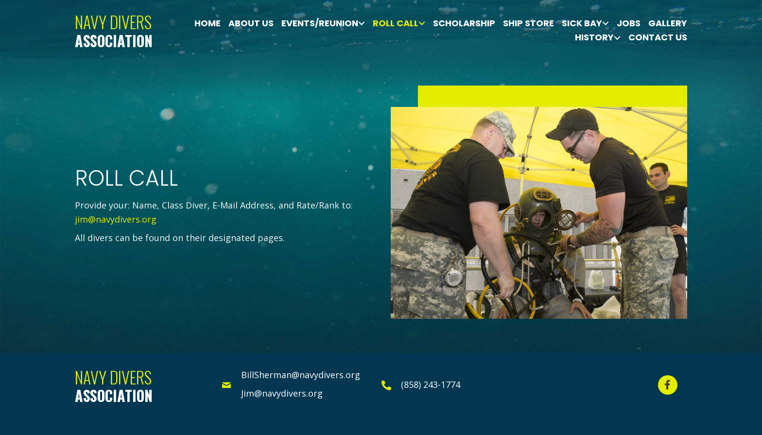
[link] (207, 24)
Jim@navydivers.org (282, 393)
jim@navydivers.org (115, 219)
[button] (667, 385)
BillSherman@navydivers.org (300, 375)
